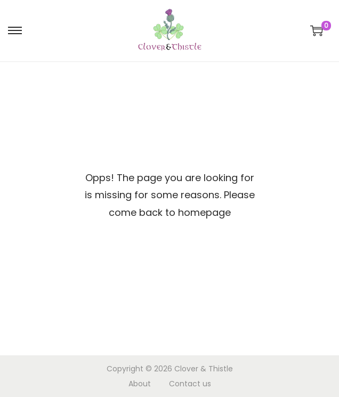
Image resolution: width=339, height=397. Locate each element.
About (139, 383)
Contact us (190, 383)
